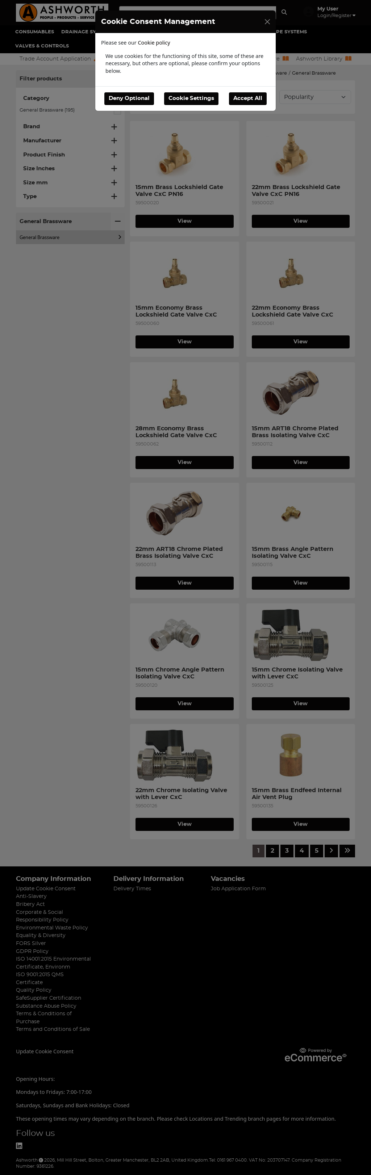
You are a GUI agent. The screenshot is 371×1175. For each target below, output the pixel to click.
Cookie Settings (191, 98)
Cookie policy (154, 42)
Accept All (247, 98)
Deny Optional (129, 98)
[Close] (267, 21)
